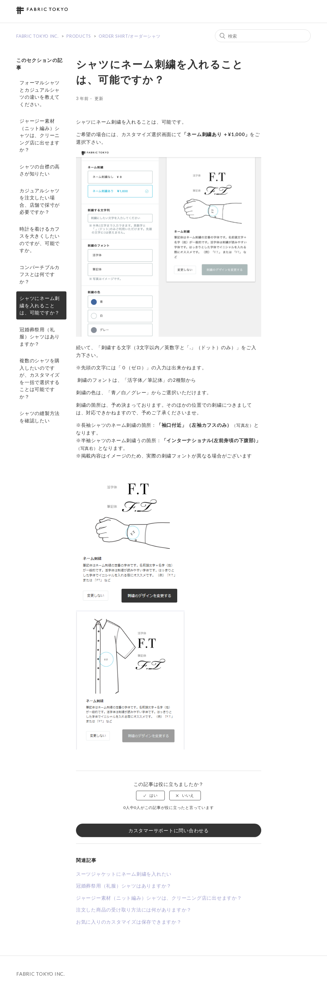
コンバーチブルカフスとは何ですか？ (39, 274)
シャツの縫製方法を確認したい (39, 416)
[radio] (150, 795)
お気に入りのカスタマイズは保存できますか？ (129, 922)
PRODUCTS (78, 36)
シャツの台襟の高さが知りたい (39, 170)
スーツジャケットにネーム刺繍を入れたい (123, 874)
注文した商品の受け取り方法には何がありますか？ (134, 909)
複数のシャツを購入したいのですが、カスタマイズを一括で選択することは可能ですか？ (39, 378)
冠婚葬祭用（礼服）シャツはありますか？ (39, 337)
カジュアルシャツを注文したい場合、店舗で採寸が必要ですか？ (39, 201)
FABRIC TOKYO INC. (37, 36)
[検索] (263, 35)
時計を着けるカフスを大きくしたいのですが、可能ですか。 (39, 239)
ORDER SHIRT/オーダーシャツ (129, 36)
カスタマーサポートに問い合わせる (168, 830)
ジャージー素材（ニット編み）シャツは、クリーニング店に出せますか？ (39, 135)
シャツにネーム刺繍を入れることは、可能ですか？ (39, 305)
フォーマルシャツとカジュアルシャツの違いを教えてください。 (39, 93)
